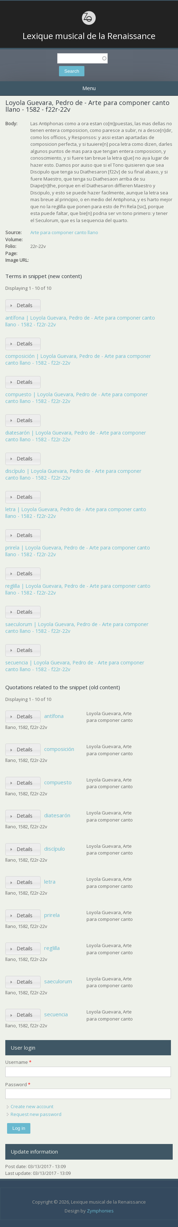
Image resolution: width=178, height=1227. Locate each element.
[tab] (23, 305)
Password (17, 1084)
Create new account (32, 1106)
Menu (89, 88)
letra (49, 881)
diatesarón (57, 815)
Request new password (36, 1114)
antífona (54, 715)
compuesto (58, 782)
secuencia (56, 1014)
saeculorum (58, 981)
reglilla (52, 947)
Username (18, 1062)
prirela (52, 914)
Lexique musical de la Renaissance (89, 35)
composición (59, 748)
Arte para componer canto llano (64, 232)
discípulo (54, 848)
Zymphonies (100, 1210)
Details (24, 305)
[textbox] (82, 58)
